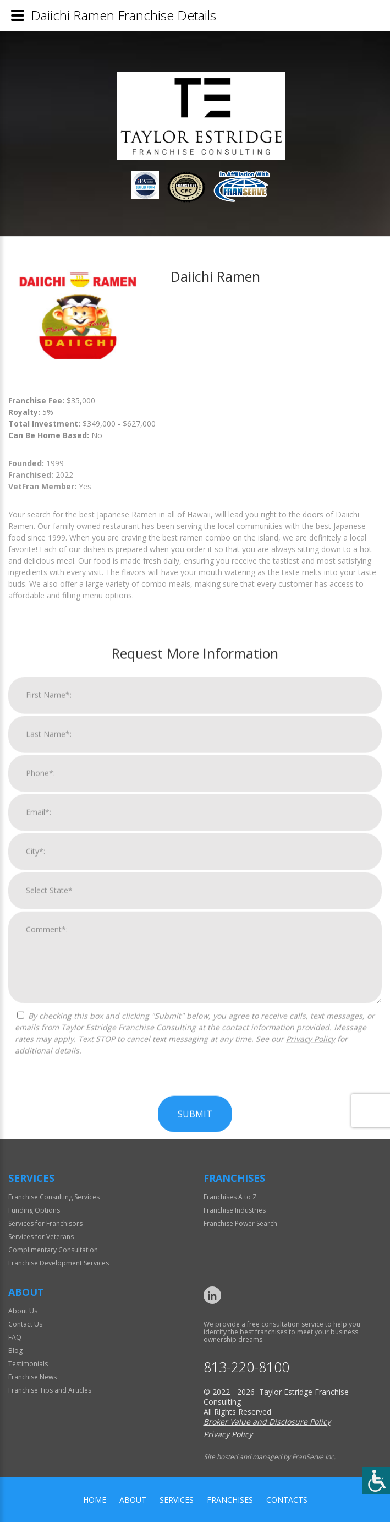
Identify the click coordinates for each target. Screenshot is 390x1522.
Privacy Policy (310, 1490)
